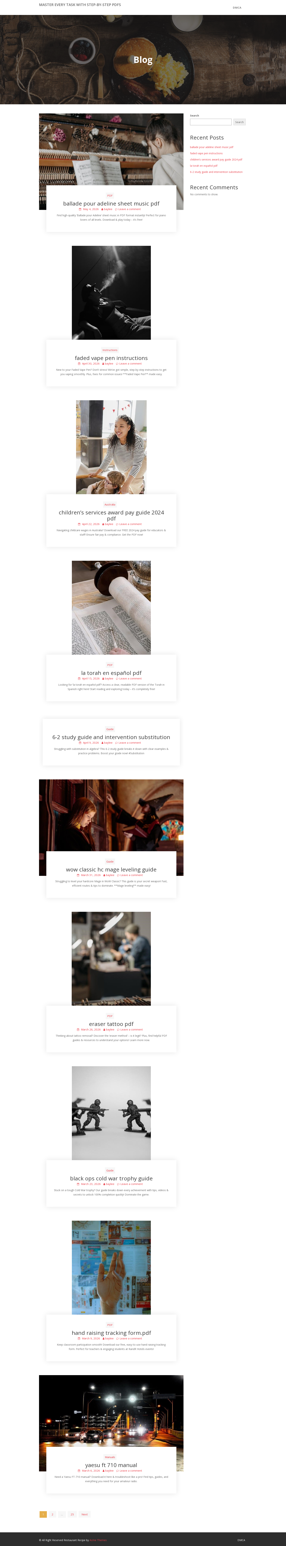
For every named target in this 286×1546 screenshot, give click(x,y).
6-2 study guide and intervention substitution (111, 737)
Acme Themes (98, 1540)
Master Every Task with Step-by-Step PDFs (80, 4)
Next (85, 1514)
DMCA (237, 7)
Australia (110, 504)
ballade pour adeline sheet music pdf (111, 203)
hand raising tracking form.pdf (111, 1332)
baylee (108, 209)
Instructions (110, 350)
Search (194, 115)
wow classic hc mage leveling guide (111, 869)
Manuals (110, 1457)
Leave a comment (129, 209)
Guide (110, 729)
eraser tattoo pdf (111, 1024)
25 (72, 1514)
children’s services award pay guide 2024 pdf (111, 515)
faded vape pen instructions (111, 358)
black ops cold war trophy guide (111, 1178)
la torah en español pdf (111, 673)
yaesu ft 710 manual (111, 1465)
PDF (110, 195)
